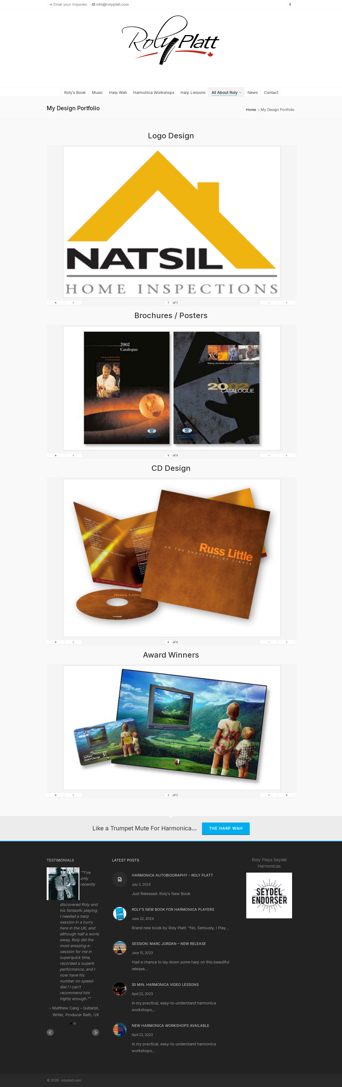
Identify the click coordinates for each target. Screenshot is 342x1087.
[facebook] (291, 4)
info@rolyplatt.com (110, 4)
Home (251, 109)
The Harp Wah (226, 828)
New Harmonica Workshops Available (170, 1025)
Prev (50, 1032)
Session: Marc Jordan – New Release (169, 943)
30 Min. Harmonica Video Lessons (165, 984)
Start (71, 1023)
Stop (75, 1023)
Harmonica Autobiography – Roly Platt (172, 875)
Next (95, 1032)
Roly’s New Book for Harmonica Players (173, 909)
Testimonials (60, 860)
